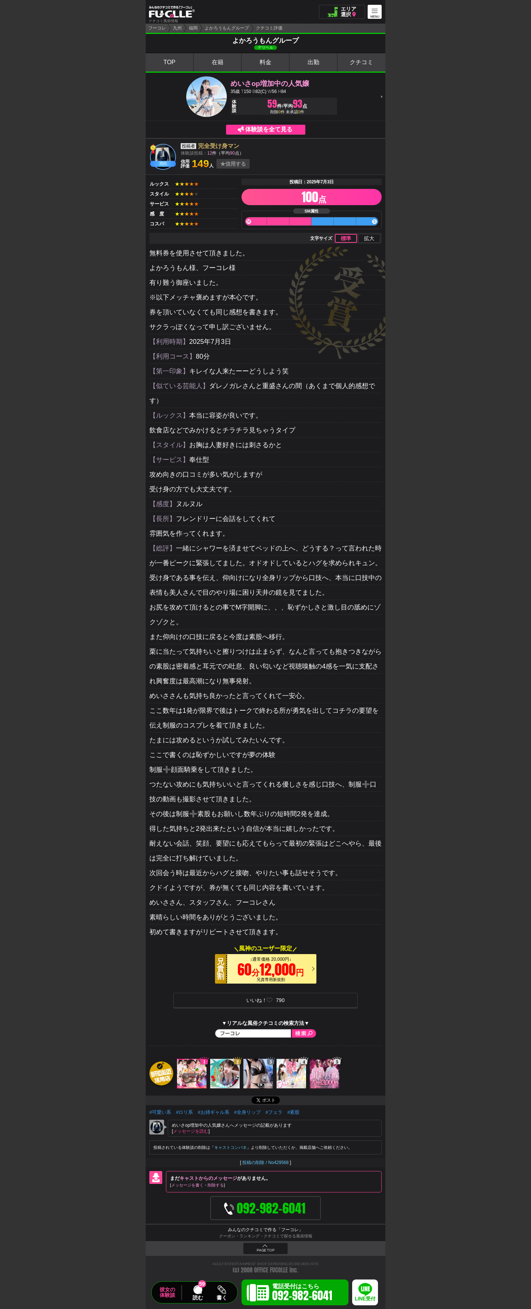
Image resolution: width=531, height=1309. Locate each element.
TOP (169, 62)
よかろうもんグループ (227, 28)
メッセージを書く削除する (197, 1185)
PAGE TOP (265, 1250)
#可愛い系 (160, 1112)
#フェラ (274, 1112)
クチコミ (361, 62)
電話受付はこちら (302, 1293)
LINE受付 (365, 1299)
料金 (265, 62)
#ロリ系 (184, 1112)
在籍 (217, 62)
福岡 (193, 28)
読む (197, 1298)
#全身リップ (247, 1112)
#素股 (293, 1112)
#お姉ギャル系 (213, 1112)
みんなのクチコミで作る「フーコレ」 (265, 1229)
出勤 (313, 62)
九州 (177, 28)
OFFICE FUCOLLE (271, 1270)
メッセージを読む (190, 1131)
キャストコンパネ (230, 1147)
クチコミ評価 (269, 28)
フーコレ (157, 28)
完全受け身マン (218, 146)
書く (221, 1298)
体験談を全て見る (268, 129)
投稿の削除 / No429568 (265, 1162)
